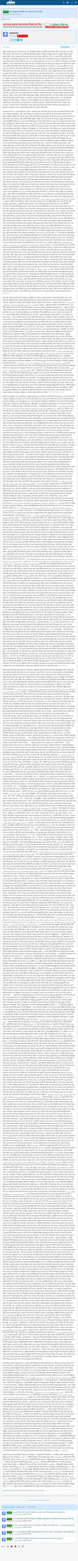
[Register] (68, 2)
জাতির (56, 233)
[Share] (72, 47)
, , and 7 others (24, 1490)
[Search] (72, 2)
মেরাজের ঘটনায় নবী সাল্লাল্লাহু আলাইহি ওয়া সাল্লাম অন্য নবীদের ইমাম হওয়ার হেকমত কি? (39, 1512)
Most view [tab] (21, 1507)
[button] (76, 2)
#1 (74, 47)
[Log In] (64, 2)
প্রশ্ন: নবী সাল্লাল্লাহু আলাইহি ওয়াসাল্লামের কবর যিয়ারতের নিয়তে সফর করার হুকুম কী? (37, 1538)
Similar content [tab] (8, 1507)
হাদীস (9, 88)
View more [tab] (31, 1507)
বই (33, 762)
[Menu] (2, 2)
